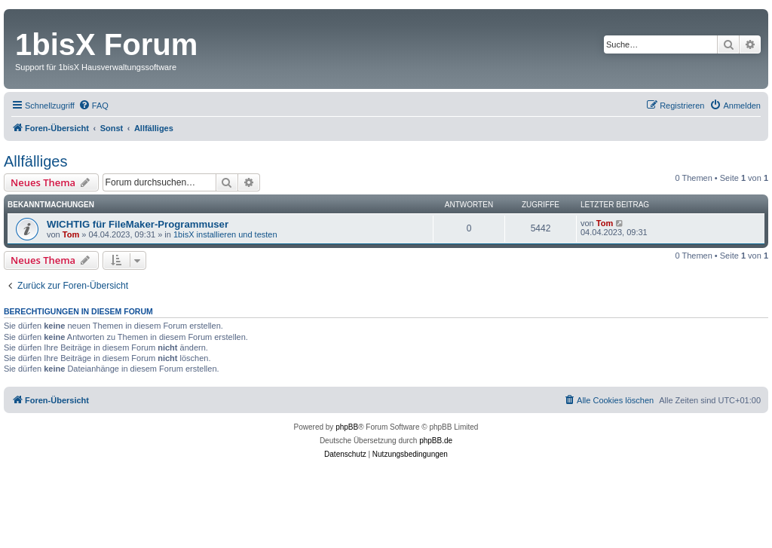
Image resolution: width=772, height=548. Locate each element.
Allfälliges (35, 161)
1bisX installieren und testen (225, 234)
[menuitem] (93, 105)
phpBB (346, 427)
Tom (71, 234)
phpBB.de (435, 440)
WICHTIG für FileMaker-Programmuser (137, 224)
